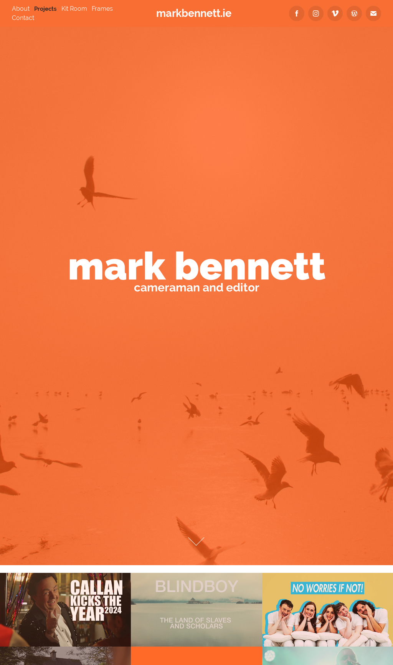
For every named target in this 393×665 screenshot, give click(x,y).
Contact (23, 18)
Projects (45, 8)
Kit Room (74, 8)
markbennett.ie (193, 13)
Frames (102, 8)
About (21, 8)
